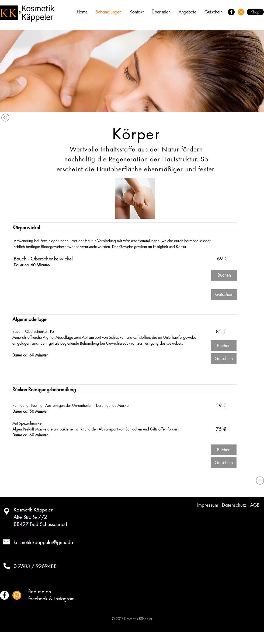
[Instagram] (241, 12)
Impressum (207, 505)
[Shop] (255, 12)
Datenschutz (234, 505)
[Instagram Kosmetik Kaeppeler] (16, 595)
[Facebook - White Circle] (4, 595)
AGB (255, 505)
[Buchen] (224, 275)
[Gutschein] (224, 294)
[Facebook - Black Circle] (231, 12)
